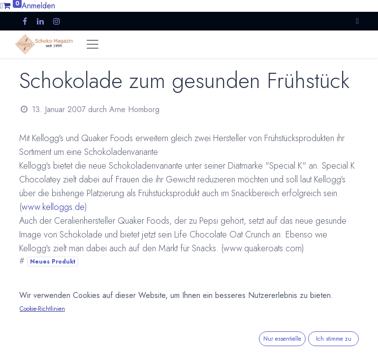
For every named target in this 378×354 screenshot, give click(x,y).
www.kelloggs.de (53, 207)
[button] (357, 21)
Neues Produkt (52, 261)
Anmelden (38, 5)
